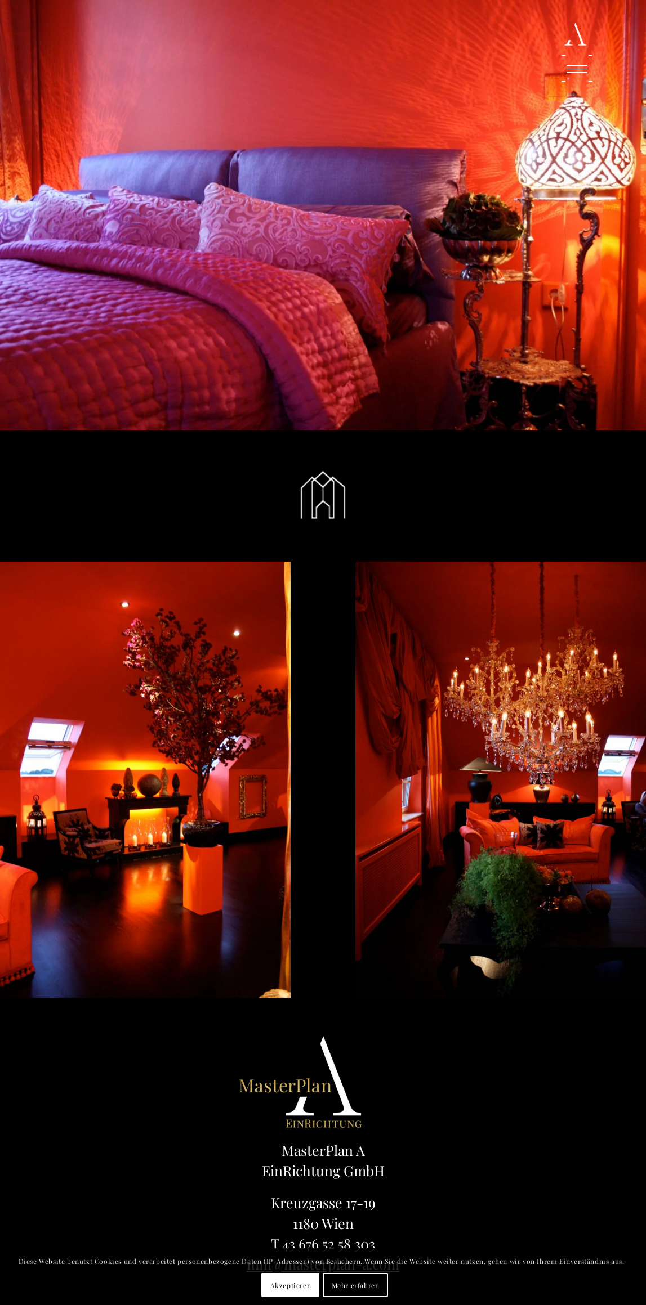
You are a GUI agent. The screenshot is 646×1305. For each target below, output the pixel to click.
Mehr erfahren (356, 1285)
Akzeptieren (290, 1285)
